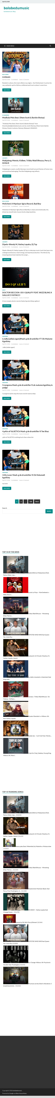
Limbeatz (6, 77)
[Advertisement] (27, 30)
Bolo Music (5, 74)
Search (4, 508)
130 (30, 501)
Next (37, 501)
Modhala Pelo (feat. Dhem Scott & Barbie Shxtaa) (23, 117)
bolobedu (15, 79)
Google (11, 1093)
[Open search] (50, 46)
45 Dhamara (5, 115)
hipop (3, 290)
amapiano (5, 336)
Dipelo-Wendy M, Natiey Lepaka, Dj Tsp (19, 244)
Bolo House (5, 201)
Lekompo (4, 158)
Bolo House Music (21, 1093)
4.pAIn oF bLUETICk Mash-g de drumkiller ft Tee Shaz (25, 431)
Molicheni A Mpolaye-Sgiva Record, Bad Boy (21, 203)
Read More (6, 89)
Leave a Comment (24, 79)
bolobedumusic (16, 8)
